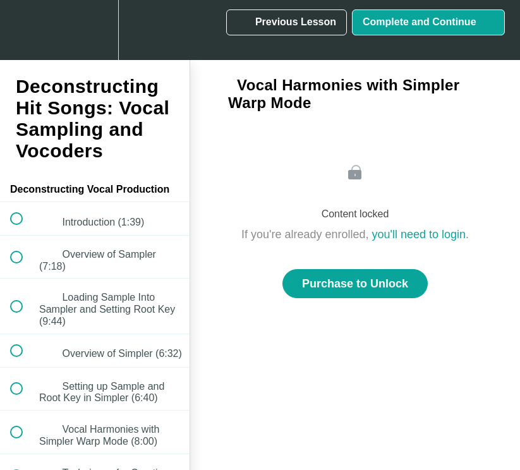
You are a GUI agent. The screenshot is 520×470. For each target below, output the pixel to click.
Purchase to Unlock (355, 283)
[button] (23, 30)
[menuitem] (94, 30)
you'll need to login (419, 234)
